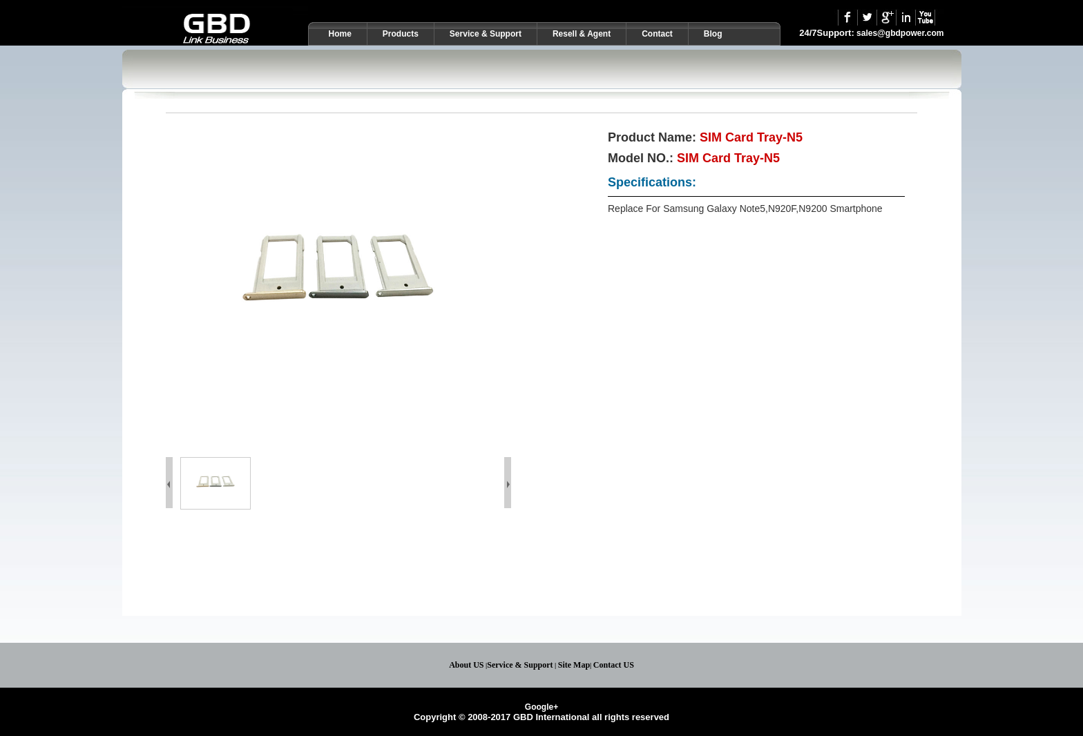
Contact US (613, 665)
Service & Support (485, 34)
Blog (713, 34)
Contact (657, 34)
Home (340, 34)
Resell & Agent (582, 34)
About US (466, 665)
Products (401, 34)
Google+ (541, 707)
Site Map (574, 665)
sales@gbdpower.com (899, 33)
